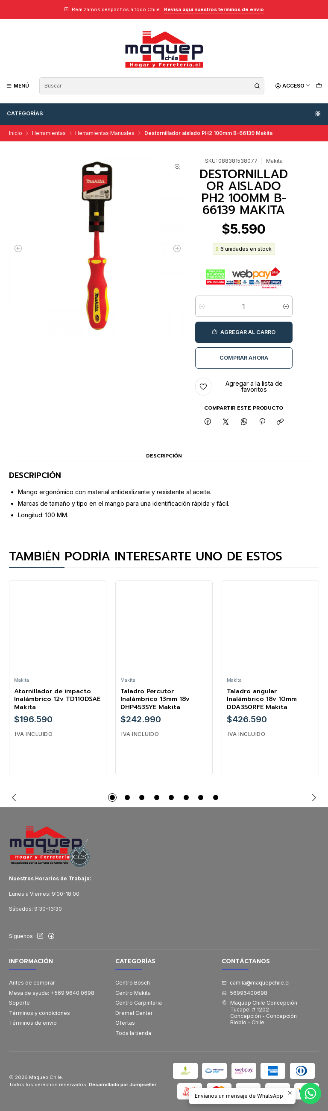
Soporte (19, 1003)
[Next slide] (312, 797)
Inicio (15, 133)
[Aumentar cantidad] (286, 306)
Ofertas (125, 1023)
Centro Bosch (132, 982)
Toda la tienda (133, 1033)
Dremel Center (134, 1013)
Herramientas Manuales (105, 133)
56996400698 (244, 993)
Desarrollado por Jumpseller (122, 1085)
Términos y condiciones (39, 1013)
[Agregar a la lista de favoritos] (244, 387)
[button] (112, 797)
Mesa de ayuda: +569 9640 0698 (51, 993)
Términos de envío (33, 1023)
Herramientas (49, 133)
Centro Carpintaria (138, 1003)
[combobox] (151, 85)
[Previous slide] (15, 797)
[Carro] (318, 85)
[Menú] (18, 85)
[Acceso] (292, 85)
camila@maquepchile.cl (256, 982)
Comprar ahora (244, 358)
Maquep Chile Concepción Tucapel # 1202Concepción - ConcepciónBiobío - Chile (259, 1013)
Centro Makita (133, 993)
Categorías (164, 113)
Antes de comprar (32, 982)
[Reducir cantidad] (202, 306)
